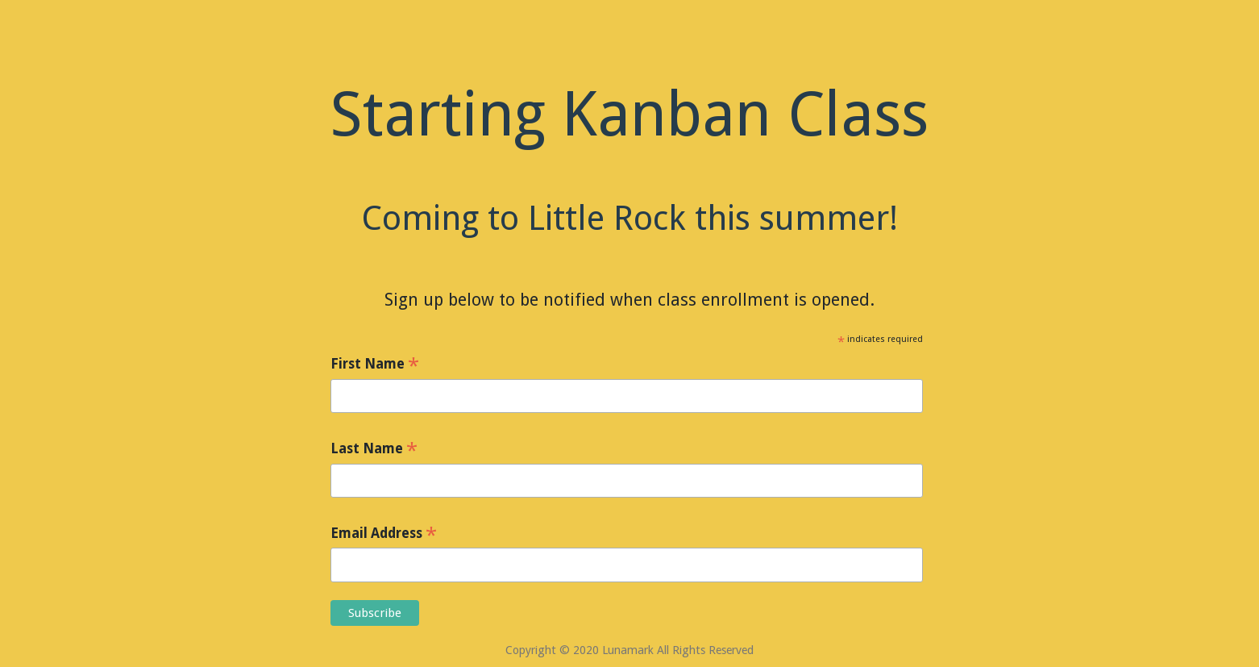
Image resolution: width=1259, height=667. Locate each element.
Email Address (383, 534)
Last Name (374, 449)
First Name (374, 364)
